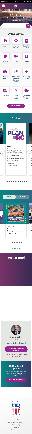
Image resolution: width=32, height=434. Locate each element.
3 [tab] (9, 181)
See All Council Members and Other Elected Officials (17, 355)
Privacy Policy (16, 425)
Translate (4, 1)
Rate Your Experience (16, 430)
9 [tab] (20, 181)
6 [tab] (15, 181)
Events (22, 197)
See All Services (16, 106)
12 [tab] (26, 181)
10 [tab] (22, 181)
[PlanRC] (16, 149)
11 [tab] (24, 181)
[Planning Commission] (16, 220)
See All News (16, 248)
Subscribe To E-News (16, 380)
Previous (3, 153)
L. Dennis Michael (16, 337)
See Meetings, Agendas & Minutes (16, 349)
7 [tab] (16, 181)
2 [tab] (7, 181)
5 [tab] (13, 181)
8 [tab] (18, 181)
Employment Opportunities (16, 422)
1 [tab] (5, 181)
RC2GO (16, 419)
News (9, 197)
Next (29, 153)
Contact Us (28, 1)
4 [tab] (11, 181)
